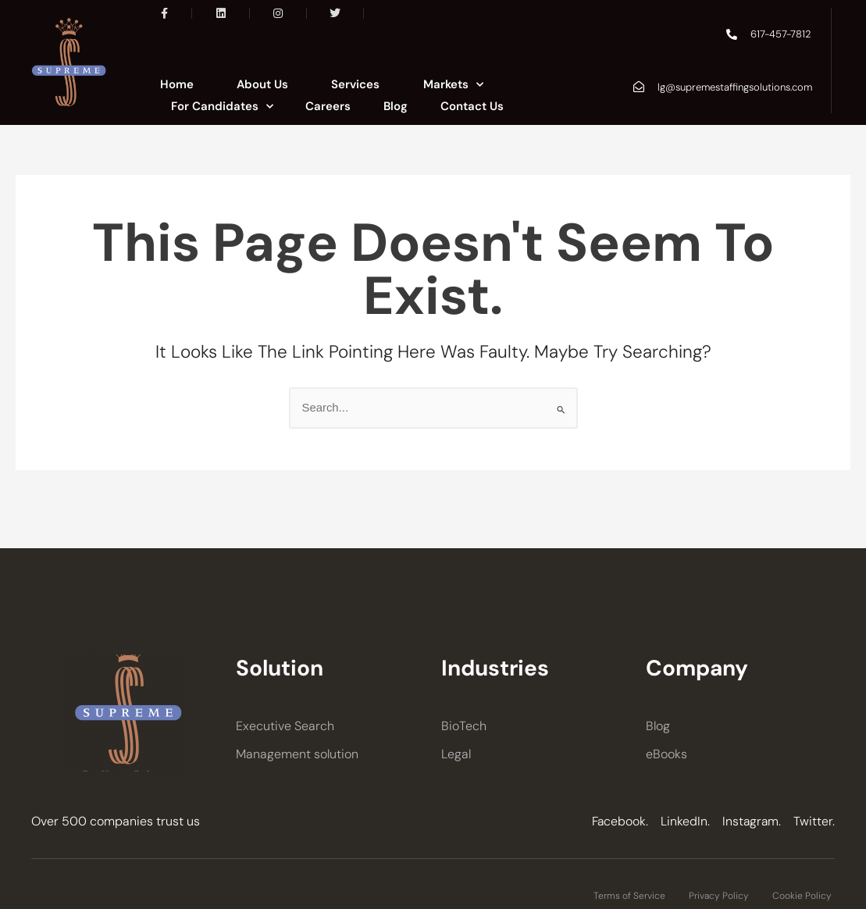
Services (355, 84)
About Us (262, 84)
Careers (328, 106)
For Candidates (222, 106)
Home (177, 84)
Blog (395, 106)
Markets (453, 84)
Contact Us (472, 106)
